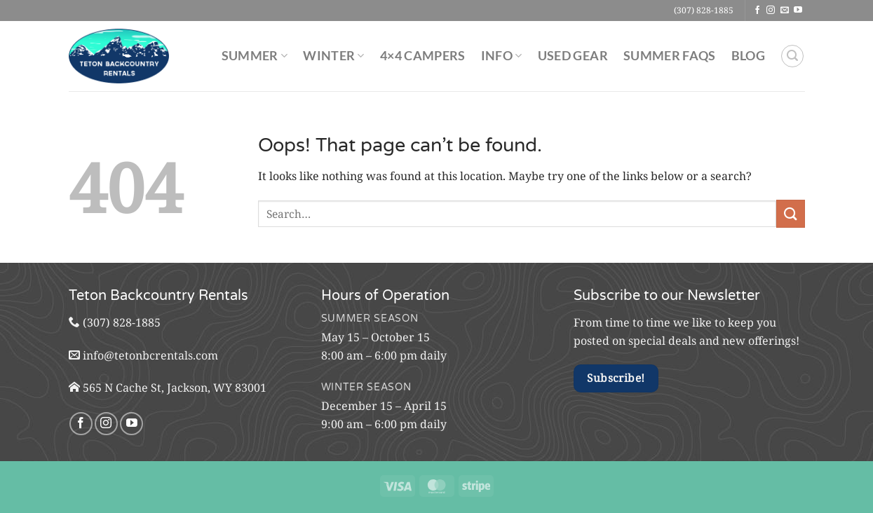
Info (501, 55)
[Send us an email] (784, 10)
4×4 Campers (423, 55)
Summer (255, 55)
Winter (334, 55)
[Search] (792, 56)
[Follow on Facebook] (757, 10)
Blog (748, 55)
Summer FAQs (669, 55)
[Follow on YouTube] (798, 10)
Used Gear (573, 55)
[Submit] (790, 213)
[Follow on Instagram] (770, 10)
